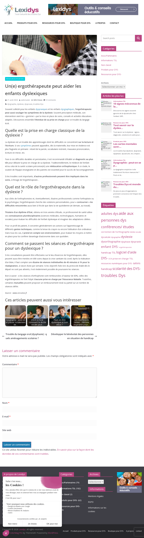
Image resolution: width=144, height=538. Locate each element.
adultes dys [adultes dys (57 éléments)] (109, 213)
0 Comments (49, 100)
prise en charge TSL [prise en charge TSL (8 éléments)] (122, 258)
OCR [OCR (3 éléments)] (110, 259)
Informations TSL (109, 60)
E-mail (6, 416)
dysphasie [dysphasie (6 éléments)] (125, 241)
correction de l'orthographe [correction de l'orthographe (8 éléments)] (115, 231)
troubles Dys (38, 104)
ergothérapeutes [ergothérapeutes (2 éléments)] (125, 247)
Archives (105, 83)
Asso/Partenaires (109, 55)
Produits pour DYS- (27, 23)
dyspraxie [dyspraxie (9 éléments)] (136, 241)
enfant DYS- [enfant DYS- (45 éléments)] (110, 246)
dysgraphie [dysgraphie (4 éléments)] (116, 237)
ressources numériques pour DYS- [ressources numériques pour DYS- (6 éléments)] (116, 263)
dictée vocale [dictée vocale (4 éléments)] (135, 232)
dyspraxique (41, 109)
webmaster (25, 100)
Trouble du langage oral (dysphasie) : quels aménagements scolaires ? (24, 336)
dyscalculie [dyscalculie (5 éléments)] (106, 237)
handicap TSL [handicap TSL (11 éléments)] (108, 252)
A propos (100, 23)
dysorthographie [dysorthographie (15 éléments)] (111, 241)
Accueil (8, 23)
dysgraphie (11, 104)
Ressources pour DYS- (54, 23)
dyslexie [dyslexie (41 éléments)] (126, 237)
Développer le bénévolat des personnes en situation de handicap (74, 336)
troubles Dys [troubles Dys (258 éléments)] (113, 275)
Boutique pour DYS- (80, 23)
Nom (5, 402)
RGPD (91, 502)
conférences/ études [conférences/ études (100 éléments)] (117, 226)
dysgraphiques (67, 109)
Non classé (106, 65)
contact (114, 23)
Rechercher (138, 38)
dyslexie (20, 104)
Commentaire (10, 364)
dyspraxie (28, 104)
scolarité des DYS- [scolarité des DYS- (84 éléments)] (126, 268)
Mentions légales (96, 496)
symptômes (26, 145)
